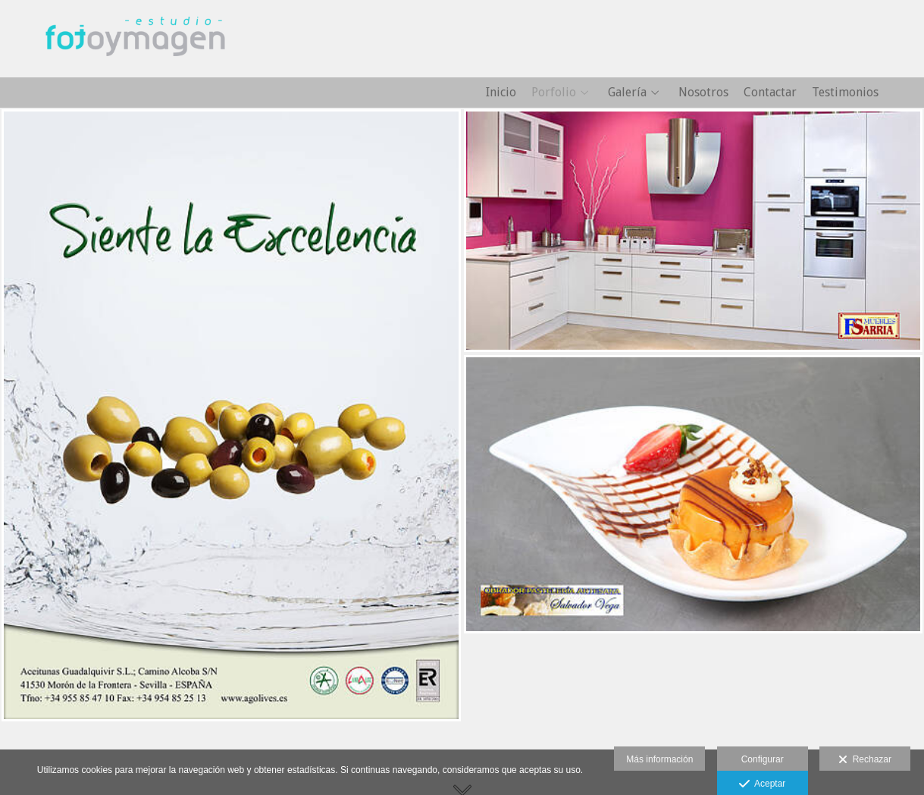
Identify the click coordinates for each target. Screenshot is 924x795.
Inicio (501, 92)
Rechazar (864, 760)
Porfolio (553, 92)
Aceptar (762, 784)
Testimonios (845, 92)
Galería (627, 92)
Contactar (770, 92)
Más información (659, 759)
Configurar (762, 759)
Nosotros (703, 92)
